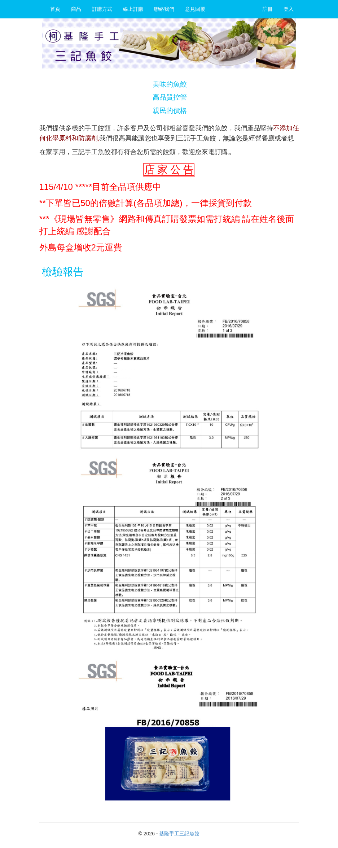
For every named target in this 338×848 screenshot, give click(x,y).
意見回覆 (195, 9)
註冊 (268, 9)
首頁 (55, 9)
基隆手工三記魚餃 (179, 833)
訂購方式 (102, 9)
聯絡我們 (164, 9)
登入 (289, 9)
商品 (76, 9)
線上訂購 (133, 9)
